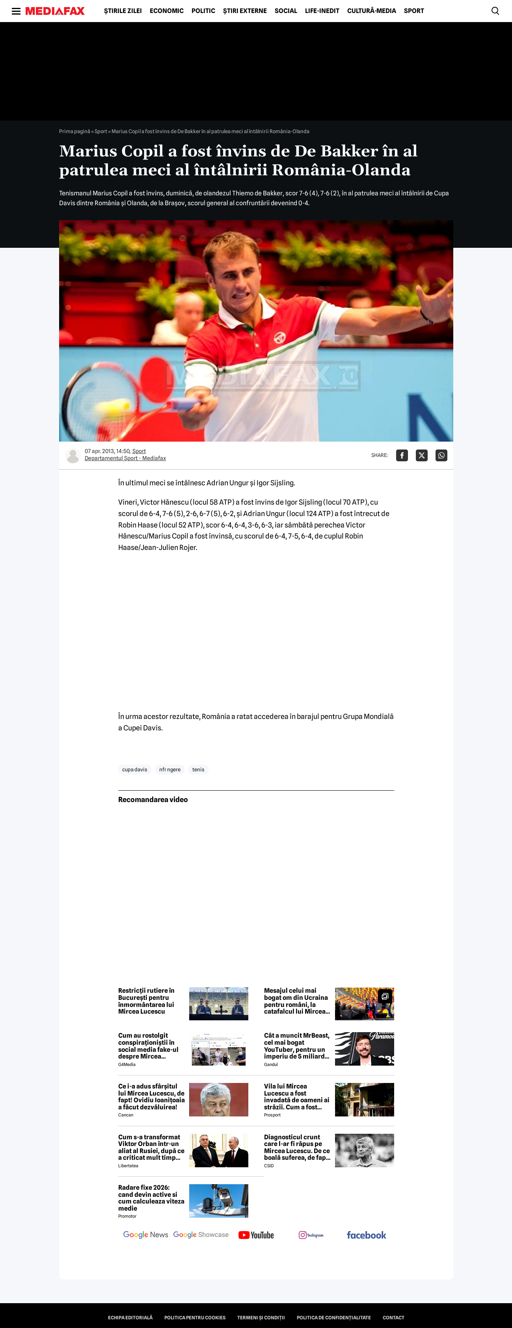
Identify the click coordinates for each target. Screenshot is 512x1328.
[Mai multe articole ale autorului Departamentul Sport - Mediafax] (73, 455)
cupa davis (134, 769)
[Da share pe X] (422, 455)
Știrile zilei (123, 11)
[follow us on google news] (145, 1236)
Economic (167, 11)
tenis (198, 769)
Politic (203, 11)
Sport (414, 11)
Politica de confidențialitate (334, 1318)
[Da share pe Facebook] (402, 455)
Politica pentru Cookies (194, 1318)
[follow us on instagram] (311, 1236)
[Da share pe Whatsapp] (441, 455)
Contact (393, 1318)
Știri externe (245, 11)
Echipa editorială (130, 1318)
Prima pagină (74, 131)
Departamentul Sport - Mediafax (125, 458)
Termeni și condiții (261, 1318)
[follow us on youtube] (256, 1236)
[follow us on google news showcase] (201, 1236)
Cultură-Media (371, 11)
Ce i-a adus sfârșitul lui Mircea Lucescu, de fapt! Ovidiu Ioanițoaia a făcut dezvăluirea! (151, 1097)
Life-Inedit (322, 11)
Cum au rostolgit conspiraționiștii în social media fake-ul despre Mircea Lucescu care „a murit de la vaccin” (151, 1046)
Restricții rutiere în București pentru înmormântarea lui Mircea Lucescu (146, 1001)
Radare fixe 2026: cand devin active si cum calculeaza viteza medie (151, 1198)
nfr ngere (170, 769)
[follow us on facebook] (366, 1235)
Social (286, 11)
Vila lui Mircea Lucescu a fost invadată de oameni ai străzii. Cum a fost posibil (297, 1097)
